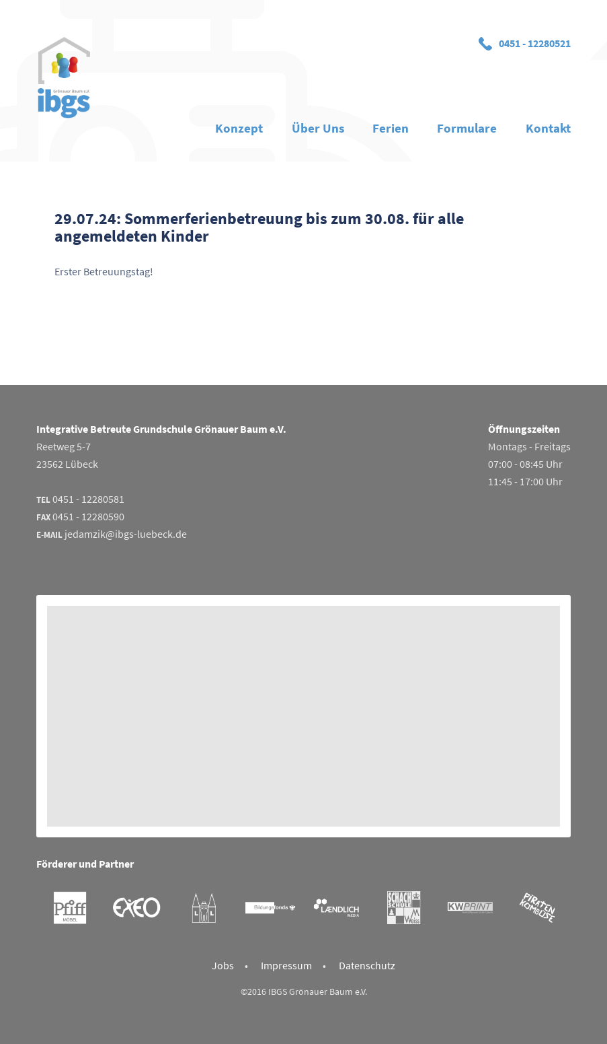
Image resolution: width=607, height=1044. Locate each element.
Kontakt (548, 128)
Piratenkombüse (536, 908)
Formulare (467, 128)
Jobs (223, 965)
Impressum (286, 965)
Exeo (136, 908)
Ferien (390, 128)
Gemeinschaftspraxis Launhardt (203, 908)
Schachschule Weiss (403, 908)
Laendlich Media (336, 908)
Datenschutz (367, 965)
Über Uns (318, 128)
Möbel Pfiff (69, 908)
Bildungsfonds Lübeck (269, 908)
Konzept (239, 128)
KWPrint (470, 908)
